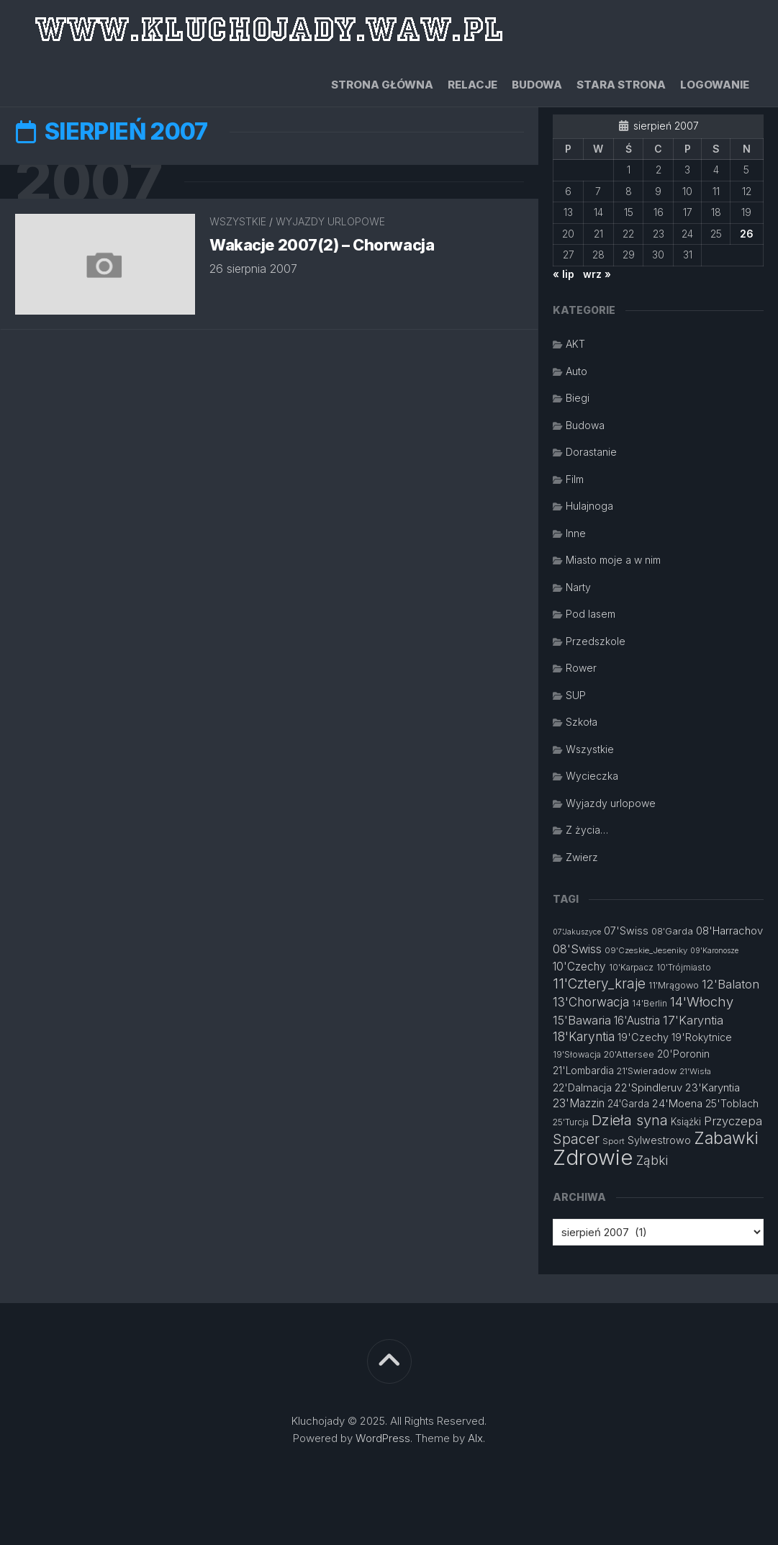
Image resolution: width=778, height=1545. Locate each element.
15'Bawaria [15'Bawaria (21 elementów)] (582, 1020)
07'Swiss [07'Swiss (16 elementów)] (626, 930)
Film (575, 479)
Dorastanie (591, 452)
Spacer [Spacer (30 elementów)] (576, 1139)
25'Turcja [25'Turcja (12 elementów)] (571, 1122)
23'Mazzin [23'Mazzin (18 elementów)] (579, 1103)
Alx (475, 1438)
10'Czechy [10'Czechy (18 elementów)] (579, 966)
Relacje (472, 84)
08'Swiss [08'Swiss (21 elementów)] (577, 949)
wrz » (597, 274)
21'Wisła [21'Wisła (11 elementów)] (695, 1071)
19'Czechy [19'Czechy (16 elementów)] (643, 1037)
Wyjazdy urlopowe (330, 223)
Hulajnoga (589, 506)
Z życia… (587, 830)
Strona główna (382, 84)
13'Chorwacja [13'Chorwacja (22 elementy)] (591, 1002)
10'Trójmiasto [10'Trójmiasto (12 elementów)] (683, 967)
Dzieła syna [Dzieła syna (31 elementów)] (630, 1120)
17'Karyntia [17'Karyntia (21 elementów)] (693, 1020)
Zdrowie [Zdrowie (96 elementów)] (593, 1157)
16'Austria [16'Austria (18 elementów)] (637, 1020)
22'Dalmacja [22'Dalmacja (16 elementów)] (582, 1087)
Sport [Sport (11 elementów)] (613, 1141)
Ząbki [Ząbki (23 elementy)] (652, 1160)
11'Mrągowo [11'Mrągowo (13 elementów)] (673, 985)
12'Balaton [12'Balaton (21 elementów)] (730, 984)
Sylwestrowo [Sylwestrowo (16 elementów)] (659, 1140)
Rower (581, 668)
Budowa (537, 84)
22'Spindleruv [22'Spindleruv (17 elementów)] (648, 1087)
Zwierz (582, 857)
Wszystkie (237, 223)
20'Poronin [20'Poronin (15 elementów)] (683, 1054)
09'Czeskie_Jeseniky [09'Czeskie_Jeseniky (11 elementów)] (646, 950)
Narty (578, 587)
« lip (563, 274)
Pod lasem (590, 614)
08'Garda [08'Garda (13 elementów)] (672, 931)
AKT (575, 344)
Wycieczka (592, 776)
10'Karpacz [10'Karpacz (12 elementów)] (631, 967)
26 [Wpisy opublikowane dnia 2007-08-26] (747, 234)
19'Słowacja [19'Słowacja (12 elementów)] (577, 1054)
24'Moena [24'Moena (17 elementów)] (677, 1103)
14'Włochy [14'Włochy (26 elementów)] (701, 1001)
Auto (576, 371)
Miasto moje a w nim (613, 560)
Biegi (577, 398)
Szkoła (581, 722)
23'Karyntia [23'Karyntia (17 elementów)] (712, 1087)
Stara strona (621, 84)
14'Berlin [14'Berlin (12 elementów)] (649, 1003)
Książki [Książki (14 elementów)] (686, 1121)
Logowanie (714, 84)
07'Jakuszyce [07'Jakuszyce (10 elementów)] (577, 932)
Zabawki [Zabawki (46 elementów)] (726, 1138)
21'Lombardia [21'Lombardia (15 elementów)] (583, 1070)
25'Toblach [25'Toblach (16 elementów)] (732, 1103)
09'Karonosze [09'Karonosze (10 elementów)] (714, 950)
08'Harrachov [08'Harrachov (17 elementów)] (729, 930)
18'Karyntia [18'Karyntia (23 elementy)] (584, 1036)
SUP (576, 695)
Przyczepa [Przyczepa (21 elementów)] (733, 1121)
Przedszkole (595, 641)
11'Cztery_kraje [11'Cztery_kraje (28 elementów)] (599, 984)
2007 (91, 182)
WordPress (383, 1438)
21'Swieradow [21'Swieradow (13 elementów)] (647, 1071)
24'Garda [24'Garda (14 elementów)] (628, 1103)
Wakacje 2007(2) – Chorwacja (322, 246)
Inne (576, 533)
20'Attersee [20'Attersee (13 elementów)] (629, 1054)
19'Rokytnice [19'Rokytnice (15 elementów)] (701, 1037)
